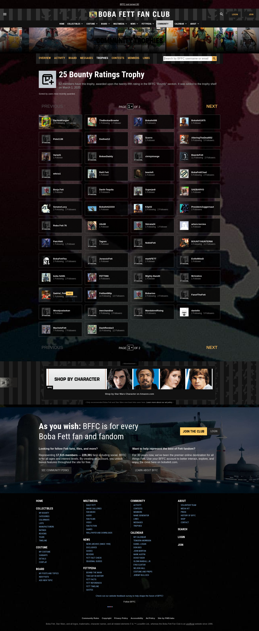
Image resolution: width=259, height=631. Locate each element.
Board (105, 23)
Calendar (181, 23)
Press (183, 512)
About (195, 23)
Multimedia (120, 23)
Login (235, 14)
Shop (183, 519)
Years (41, 537)
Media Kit (185, 508)
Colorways (44, 520)
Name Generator (141, 515)
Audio (89, 515)
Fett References (94, 583)
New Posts (44, 577)
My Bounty (44, 513)
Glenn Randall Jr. (142, 561)
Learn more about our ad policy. (159, 402)
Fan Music (91, 512)
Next (211, 106)
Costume (92, 23)
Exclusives (91, 547)
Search (182, 529)
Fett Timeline (92, 586)
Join (251, 14)
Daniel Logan (139, 544)
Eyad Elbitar (139, 565)
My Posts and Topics (49, 573)
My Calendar (139, 537)
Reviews (42, 533)
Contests (118, 58)
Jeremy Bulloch (141, 575)
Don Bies (137, 547)
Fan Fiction (91, 526)
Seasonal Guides (94, 561)
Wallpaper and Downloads (99, 533)
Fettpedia (148, 23)
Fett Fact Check (94, 558)
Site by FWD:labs (166, 618)
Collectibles (75, 23)
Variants (43, 555)
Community (165, 23)
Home (61, 24)
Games (89, 529)
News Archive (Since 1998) (98, 544)
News (135, 23)
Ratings (42, 530)
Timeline (43, 540)
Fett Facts (91, 579)
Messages (86, 58)
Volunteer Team (188, 505)
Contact (185, 522)
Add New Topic (46, 580)
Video (88, 522)
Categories (44, 516)
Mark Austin (139, 554)
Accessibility (137, 618)
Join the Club (193, 431)
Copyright (106, 618)
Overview (45, 58)
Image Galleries (93, 508)
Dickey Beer (139, 558)
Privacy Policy (121, 618)
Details (42, 559)
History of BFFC (188, 515)
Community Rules (90, 618)
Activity (59, 58)
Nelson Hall (139, 568)
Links (146, 58)
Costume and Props (142, 571)
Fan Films (90, 519)
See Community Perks (55, 470)
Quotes (89, 590)
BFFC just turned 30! (129, 4)
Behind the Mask (94, 572)
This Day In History (95, 576)
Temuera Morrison (142, 540)
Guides (89, 551)
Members (133, 58)
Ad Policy (150, 618)
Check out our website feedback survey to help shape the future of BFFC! (129, 596)
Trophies (102, 58)
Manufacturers (46, 527)
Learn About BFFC (146, 470)
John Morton (139, 551)
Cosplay (43, 562)
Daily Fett (91, 505)
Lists (41, 523)
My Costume (44, 552)
